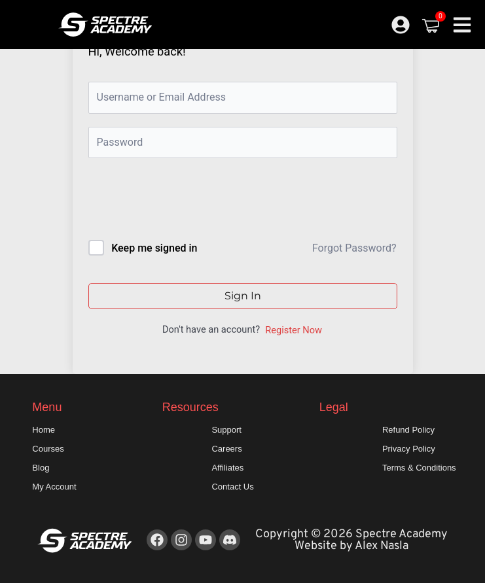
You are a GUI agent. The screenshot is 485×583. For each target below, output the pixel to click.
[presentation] (177, 201)
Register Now (293, 330)
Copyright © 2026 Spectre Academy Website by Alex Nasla (351, 540)
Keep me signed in (154, 248)
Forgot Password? (354, 248)
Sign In (243, 296)
